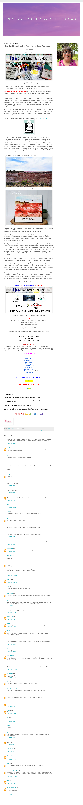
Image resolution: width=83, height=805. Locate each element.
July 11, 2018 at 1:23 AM (11, 612)
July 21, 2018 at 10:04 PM (12, 791)
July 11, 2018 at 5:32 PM (12, 713)
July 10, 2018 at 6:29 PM (12, 521)
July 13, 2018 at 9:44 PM (12, 766)
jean (8, 717)
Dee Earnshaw (10, 703)
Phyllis (8, 518)
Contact (13, 36)
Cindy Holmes (10, 732)
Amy (8, 563)
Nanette (8, 725)
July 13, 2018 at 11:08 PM (12, 776)
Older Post (52, 796)
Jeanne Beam (10, 673)
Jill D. (8, 681)
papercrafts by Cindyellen (12, 770)
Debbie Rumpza (10, 655)
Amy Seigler (9, 755)
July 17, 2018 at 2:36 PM (12, 783)
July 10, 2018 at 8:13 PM (12, 536)
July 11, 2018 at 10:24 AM (12, 669)
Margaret (9, 630)
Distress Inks (18, 430)
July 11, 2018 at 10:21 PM (12, 728)
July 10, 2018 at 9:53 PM (12, 560)
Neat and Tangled (45, 118)
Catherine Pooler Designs (11, 430)
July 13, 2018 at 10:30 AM (12, 759)
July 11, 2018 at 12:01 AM (12, 589)
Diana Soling (9, 533)
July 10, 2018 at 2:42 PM (12, 485)
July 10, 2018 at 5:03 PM (12, 507)
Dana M (8, 763)
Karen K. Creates (10, 489)
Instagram (31, 36)
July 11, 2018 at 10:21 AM (12, 661)
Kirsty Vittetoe (10, 481)
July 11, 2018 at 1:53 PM (12, 699)
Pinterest (36, 36)
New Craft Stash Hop (38, 430)
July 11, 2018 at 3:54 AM (11, 619)
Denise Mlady (10, 593)
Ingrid (8, 437)
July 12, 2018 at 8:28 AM (11, 744)
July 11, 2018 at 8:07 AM (11, 644)
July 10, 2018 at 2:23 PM (12, 478)
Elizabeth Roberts (10, 741)
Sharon (8, 623)
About (9, 36)
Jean (8, 648)
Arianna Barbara (10, 455)
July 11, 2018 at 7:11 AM (11, 636)
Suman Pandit (10, 616)
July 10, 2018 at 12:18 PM (12, 470)
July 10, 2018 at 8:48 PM (12, 544)
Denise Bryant (10, 548)
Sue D (8, 780)
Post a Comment (9, 794)
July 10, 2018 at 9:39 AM (11, 443)
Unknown (9, 579)
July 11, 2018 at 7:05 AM (11, 626)
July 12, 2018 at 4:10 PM (12, 751)
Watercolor (44, 430)
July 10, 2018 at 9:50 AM (11, 451)
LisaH (8, 586)
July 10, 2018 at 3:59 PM (12, 500)
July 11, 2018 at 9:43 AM (11, 651)
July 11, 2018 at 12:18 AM (12, 596)
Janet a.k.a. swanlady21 (12, 688)
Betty (8, 504)
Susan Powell (10, 609)
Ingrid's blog (28, 381)
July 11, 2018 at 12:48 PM (12, 685)
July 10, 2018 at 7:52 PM (12, 529)
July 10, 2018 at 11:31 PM (12, 582)
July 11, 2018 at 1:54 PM (12, 706)
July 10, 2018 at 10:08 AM (12, 460)
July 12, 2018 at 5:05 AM (11, 737)
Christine (9, 540)
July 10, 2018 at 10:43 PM (12, 575)
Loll (8, 665)
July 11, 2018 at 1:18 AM (11, 605)
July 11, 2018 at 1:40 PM (12, 692)
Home (5, 36)
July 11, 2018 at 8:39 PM (12, 721)
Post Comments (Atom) (13, 798)
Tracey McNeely (10, 748)
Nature (26, 430)
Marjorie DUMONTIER (11, 787)
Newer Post (6, 796)
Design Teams (20, 36)
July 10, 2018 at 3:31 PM (12, 492)
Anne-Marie (9, 496)
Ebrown (8, 447)
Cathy (8, 511)
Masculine (23, 430)
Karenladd (9, 600)
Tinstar (8, 710)
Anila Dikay (9, 555)
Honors (25, 36)
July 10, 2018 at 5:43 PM (12, 514)
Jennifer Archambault (11, 695)
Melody (8, 474)
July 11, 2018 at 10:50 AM (12, 677)
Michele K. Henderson (11, 464)
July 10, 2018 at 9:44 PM (12, 551)
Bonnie (8, 640)
